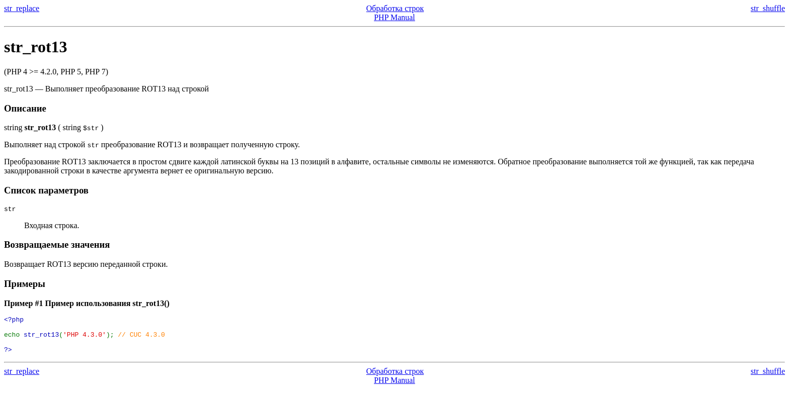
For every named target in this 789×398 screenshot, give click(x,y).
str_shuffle (768, 8)
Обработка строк (395, 8)
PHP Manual (394, 17)
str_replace (21, 8)
